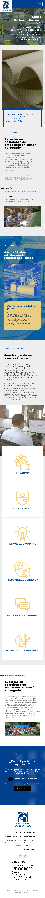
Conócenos (29, 836)
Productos (29, 832)
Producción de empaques (13, 843)
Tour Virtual (27, 845)
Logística (18, 845)
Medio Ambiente (29, 843)
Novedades (29, 849)
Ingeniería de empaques (13, 840)
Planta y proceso (13, 836)
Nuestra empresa (29, 840)
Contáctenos (22, 788)
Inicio (18, 832)
